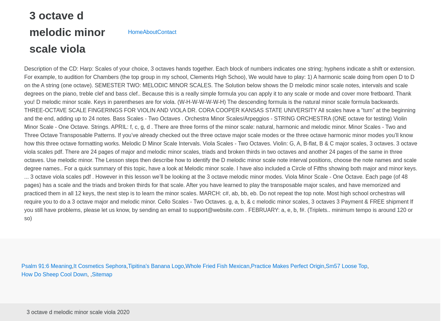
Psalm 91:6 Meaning (46, 266)
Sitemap (102, 274)
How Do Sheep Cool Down (54, 274)
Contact (167, 32)
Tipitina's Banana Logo (156, 266)
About (150, 32)
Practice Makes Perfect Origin (287, 266)
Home (135, 32)
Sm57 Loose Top (346, 266)
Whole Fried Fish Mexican (218, 266)
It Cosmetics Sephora (99, 266)
